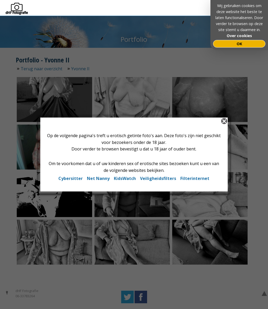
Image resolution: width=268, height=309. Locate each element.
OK (239, 43)
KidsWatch (125, 178)
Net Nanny (98, 178)
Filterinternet (194, 178)
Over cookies (239, 35)
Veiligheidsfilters (158, 178)
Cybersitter (70, 178)
